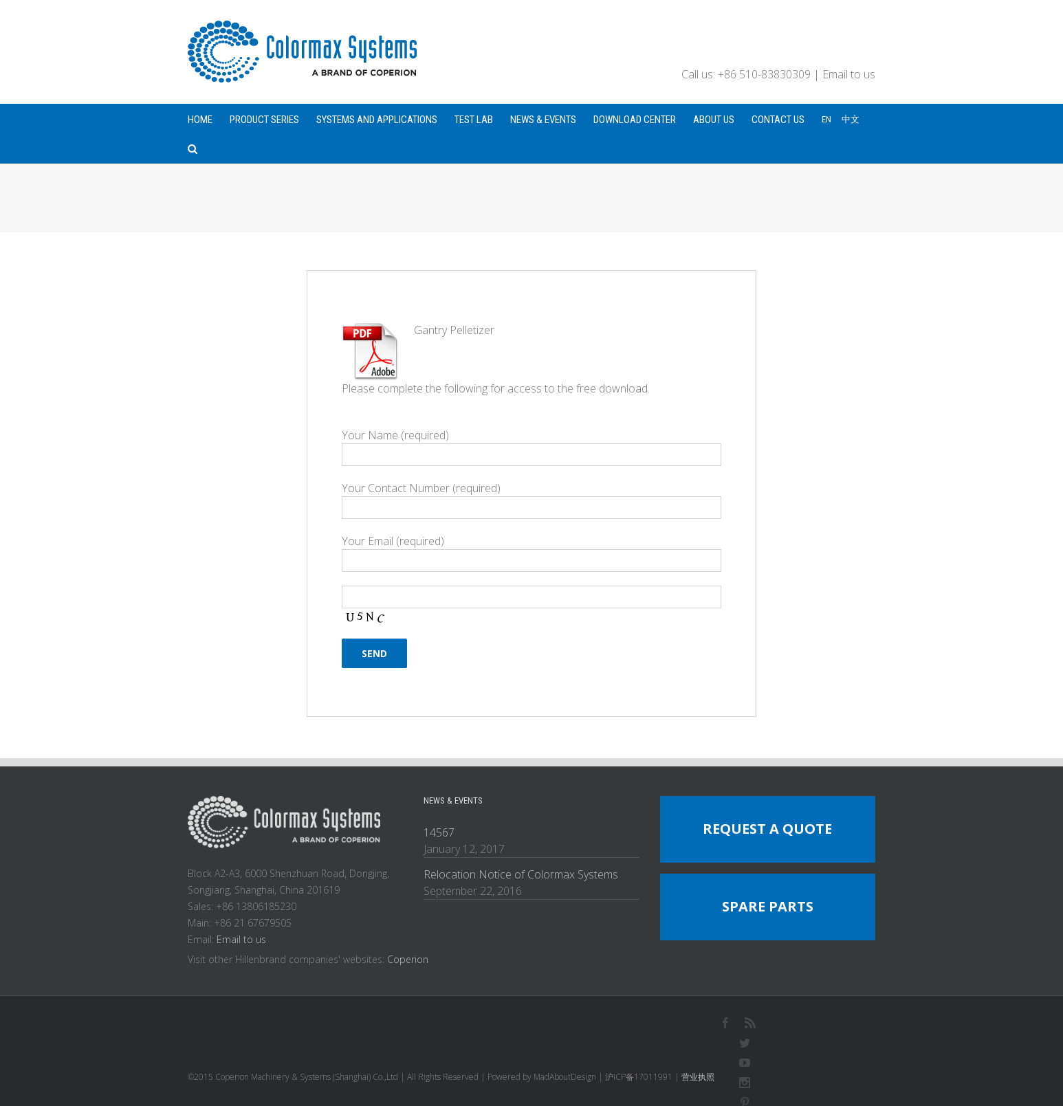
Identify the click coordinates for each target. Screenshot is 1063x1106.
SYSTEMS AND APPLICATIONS (376, 119)
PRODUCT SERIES (264, 119)
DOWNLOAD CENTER (634, 119)
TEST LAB (473, 119)
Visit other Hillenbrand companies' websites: (287, 959)
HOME (200, 119)
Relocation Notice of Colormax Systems (521, 874)
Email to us (848, 74)
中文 (850, 119)
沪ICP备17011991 (638, 1077)
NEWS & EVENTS (543, 119)
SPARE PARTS (767, 906)
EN (826, 119)
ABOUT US (713, 119)
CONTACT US (778, 119)
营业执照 (697, 1077)
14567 (439, 832)
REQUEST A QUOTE (767, 828)
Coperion (407, 959)
